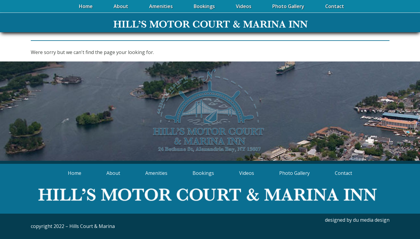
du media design (371, 220)
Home (74, 173)
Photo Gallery (294, 173)
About (113, 173)
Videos (246, 173)
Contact (343, 173)
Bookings (203, 173)
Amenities (156, 173)
